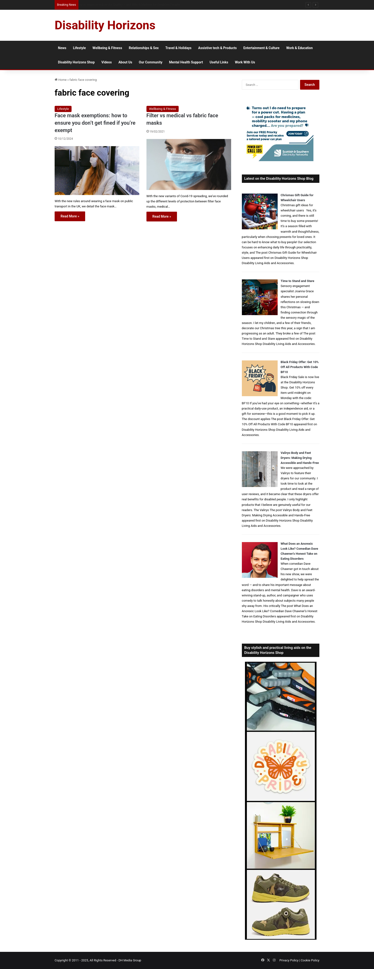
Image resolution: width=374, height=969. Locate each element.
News (62, 48)
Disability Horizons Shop (76, 62)
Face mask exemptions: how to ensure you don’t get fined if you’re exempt (95, 123)
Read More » (70, 216)
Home (61, 80)
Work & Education (299, 48)
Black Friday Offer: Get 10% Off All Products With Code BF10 (300, 367)
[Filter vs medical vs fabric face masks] (188, 164)
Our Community (150, 62)
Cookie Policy (310, 960)
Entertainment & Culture (261, 48)
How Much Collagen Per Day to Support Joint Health (112, 4)
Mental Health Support (186, 62)
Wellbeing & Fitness (107, 48)
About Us (125, 62)
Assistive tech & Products (217, 48)
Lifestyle (79, 48)
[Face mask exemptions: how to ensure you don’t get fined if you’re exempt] (97, 170)
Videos (106, 62)
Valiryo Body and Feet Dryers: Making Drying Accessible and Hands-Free (300, 458)
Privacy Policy (288, 960)
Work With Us (245, 62)
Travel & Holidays (178, 48)
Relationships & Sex (144, 48)
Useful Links (219, 62)
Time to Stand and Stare (297, 281)
